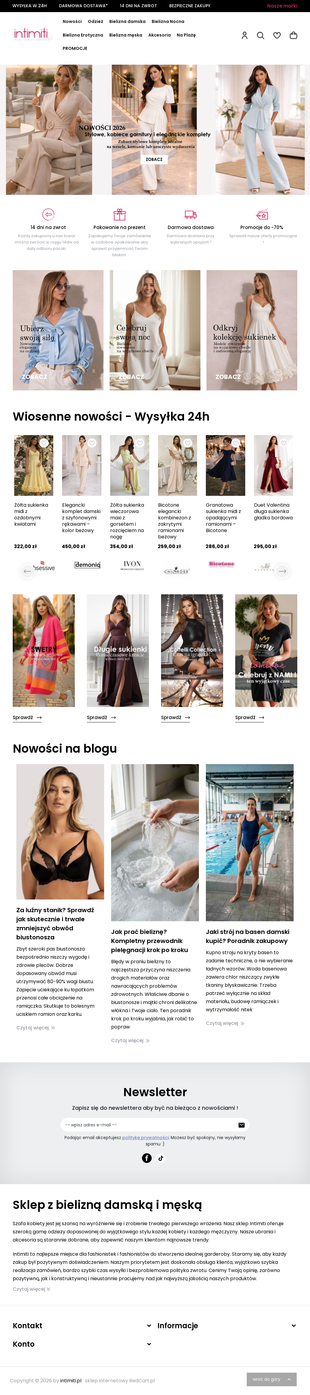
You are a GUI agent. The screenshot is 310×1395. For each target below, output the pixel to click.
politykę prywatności (145, 1138)
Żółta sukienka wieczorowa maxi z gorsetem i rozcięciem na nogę (127, 521)
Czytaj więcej (36, 1027)
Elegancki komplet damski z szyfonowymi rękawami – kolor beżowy (81, 518)
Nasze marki (282, 5)
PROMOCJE (75, 48)
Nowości (72, 21)
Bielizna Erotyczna (83, 35)
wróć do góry (272, 1379)
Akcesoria (159, 35)
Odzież (95, 21)
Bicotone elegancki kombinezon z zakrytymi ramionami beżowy (174, 521)
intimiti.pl (70, 1380)
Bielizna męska (125, 35)
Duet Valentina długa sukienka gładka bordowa (273, 511)
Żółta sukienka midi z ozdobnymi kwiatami (31, 515)
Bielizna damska (127, 21)
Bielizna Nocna (168, 21)
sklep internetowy (106, 1380)
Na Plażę (186, 35)
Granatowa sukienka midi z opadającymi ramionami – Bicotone (223, 518)
